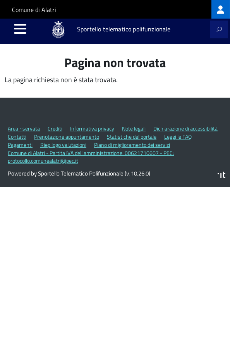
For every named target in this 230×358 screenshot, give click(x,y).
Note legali (134, 128)
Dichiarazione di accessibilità (185, 128)
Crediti (55, 128)
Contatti (17, 137)
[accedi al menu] (20, 28)
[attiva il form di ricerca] (219, 29)
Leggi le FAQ (178, 137)
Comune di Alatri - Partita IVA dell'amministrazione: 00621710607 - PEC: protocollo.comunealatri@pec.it (91, 157)
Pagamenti (20, 145)
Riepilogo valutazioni (63, 145)
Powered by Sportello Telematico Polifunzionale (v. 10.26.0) (79, 173)
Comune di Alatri (34, 9)
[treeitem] (220, 9)
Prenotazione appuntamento (66, 137)
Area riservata (24, 128)
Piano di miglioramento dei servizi (132, 145)
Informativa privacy (92, 128)
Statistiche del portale (131, 137)
